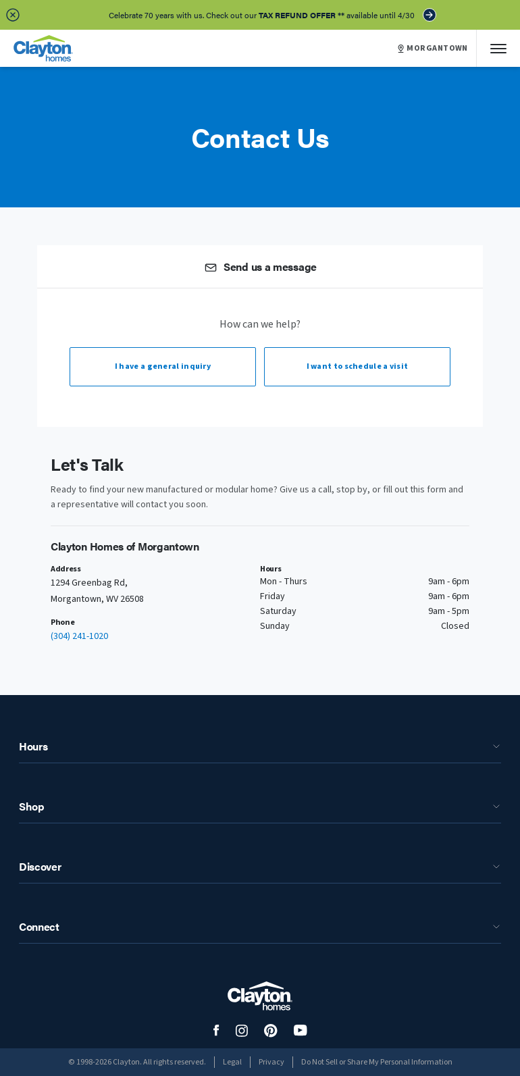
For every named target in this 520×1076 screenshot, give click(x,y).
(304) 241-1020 (79, 636)
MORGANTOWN (433, 49)
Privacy (271, 1062)
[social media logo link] (216, 1030)
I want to (358, 366)
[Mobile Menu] (498, 48)
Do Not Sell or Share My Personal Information (376, 1062)
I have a (163, 366)
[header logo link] (43, 48)
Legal (232, 1062)
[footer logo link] (260, 995)
